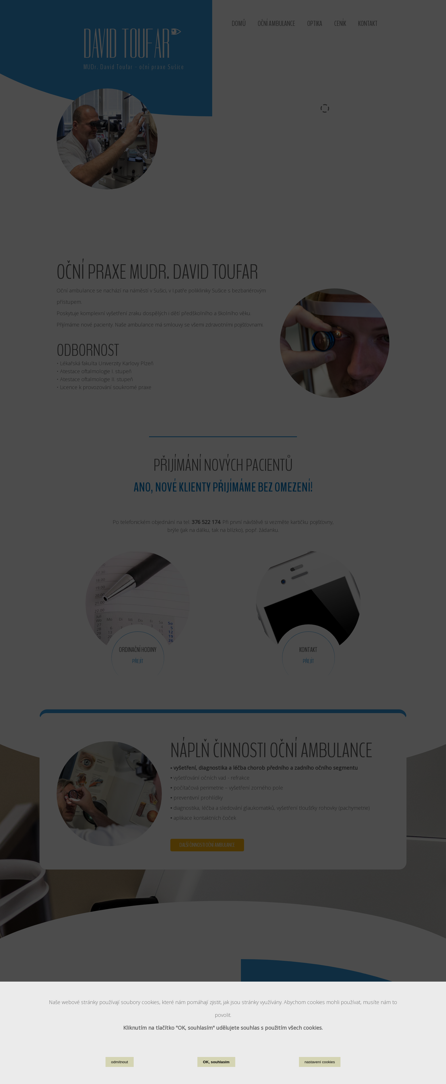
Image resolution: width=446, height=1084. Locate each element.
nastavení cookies (320, 1062)
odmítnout (119, 1062)
